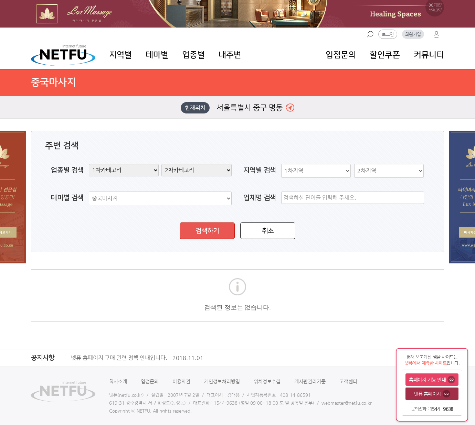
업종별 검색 (67, 170)
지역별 (120, 55)
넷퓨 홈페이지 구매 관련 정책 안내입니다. (140, 358)
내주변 (230, 55)
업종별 (193, 55)
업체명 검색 (259, 197)
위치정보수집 (267, 381)
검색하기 (207, 231)
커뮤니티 (429, 55)
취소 (268, 231)
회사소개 (118, 381)
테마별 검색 (67, 197)
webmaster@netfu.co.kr (346, 402)
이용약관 (181, 381)
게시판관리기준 (310, 381)
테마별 (157, 55)
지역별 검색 (259, 170)
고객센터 (348, 381)
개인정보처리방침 (222, 381)
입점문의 (341, 55)
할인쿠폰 (385, 55)
